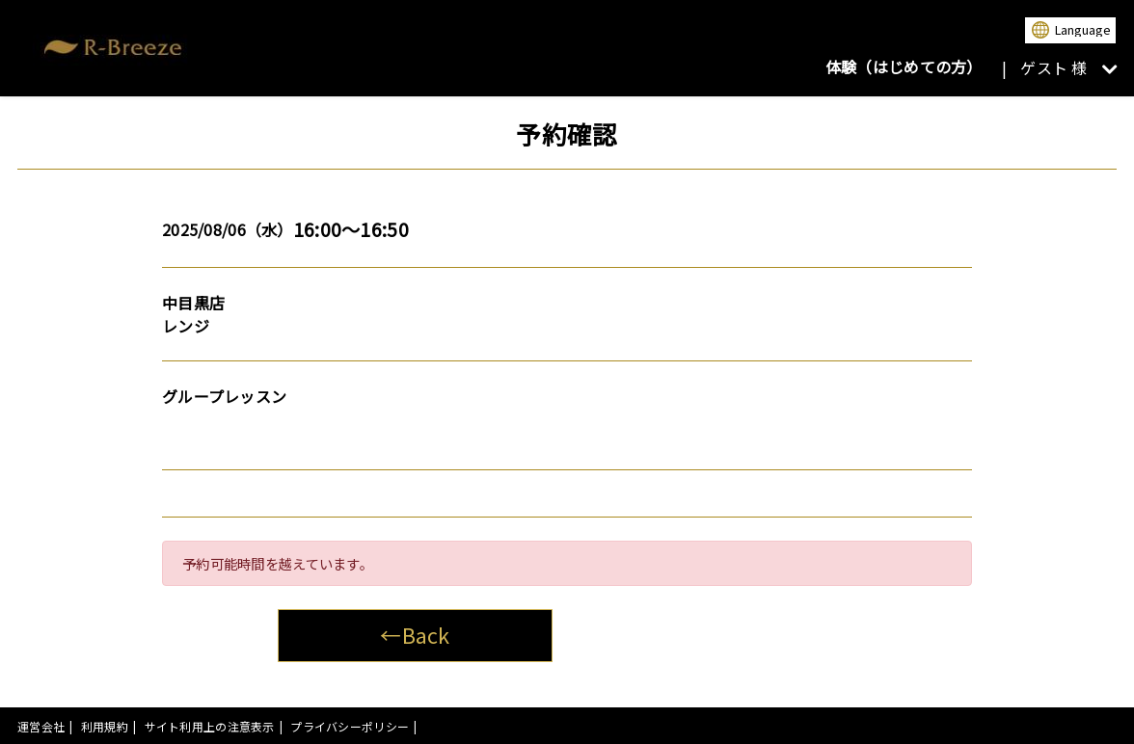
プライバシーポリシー (349, 726)
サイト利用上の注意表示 (210, 726)
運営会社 (41, 726)
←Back (414, 635)
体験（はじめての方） (904, 66)
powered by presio (1064, 726)
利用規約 (104, 726)
